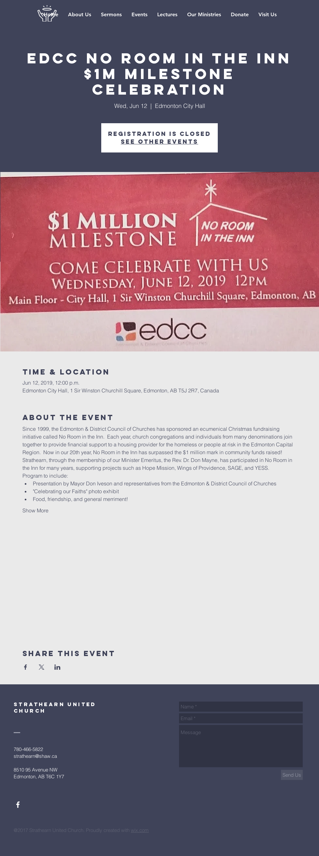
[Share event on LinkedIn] (57, 667)
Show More (35, 510)
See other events (159, 141)
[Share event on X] (41, 667)
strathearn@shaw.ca (35, 756)
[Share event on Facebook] (25, 667)
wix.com (140, 830)
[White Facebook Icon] (18, 804)
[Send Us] (292, 775)
